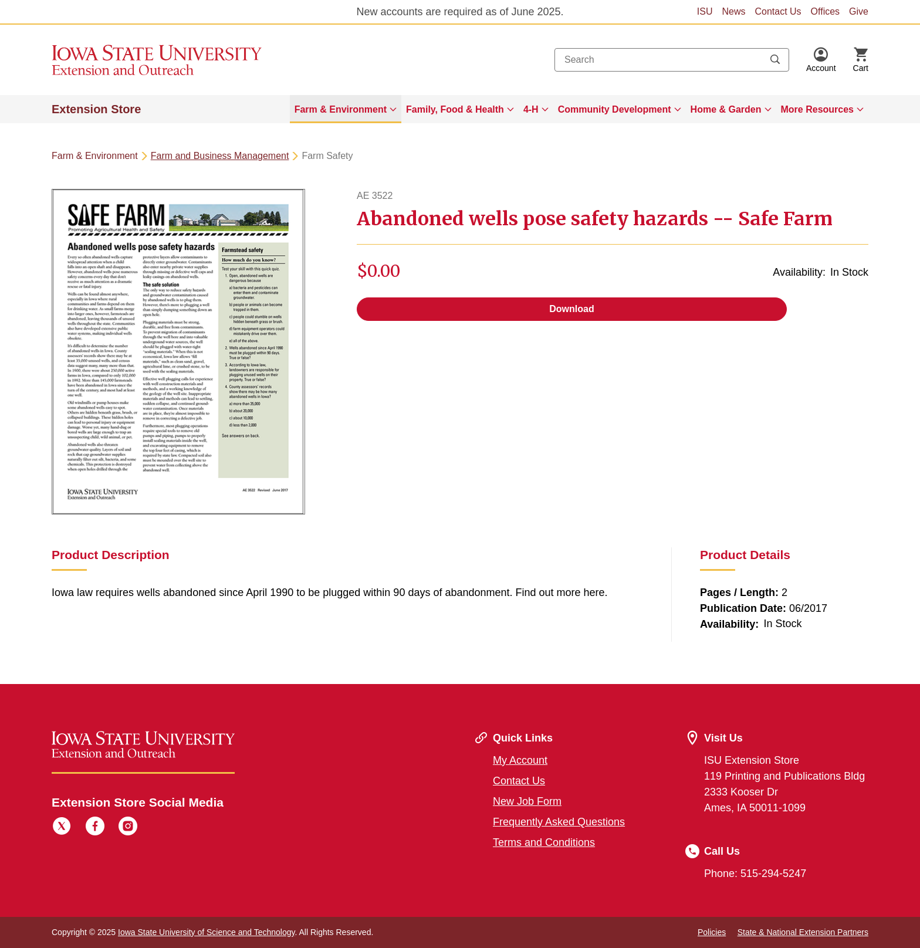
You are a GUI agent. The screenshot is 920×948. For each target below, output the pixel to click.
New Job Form (527, 801)
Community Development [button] (614, 109)
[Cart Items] (860, 60)
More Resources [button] (817, 109)
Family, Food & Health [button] (455, 109)
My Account (520, 760)
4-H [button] (531, 109)
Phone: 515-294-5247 (755, 873)
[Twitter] (62, 827)
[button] (821, 60)
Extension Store (96, 109)
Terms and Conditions (544, 842)
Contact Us (778, 11)
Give (858, 11)
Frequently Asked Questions (559, 822)
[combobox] (671, 60)
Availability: (799, 272)
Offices (825, 11)
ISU (705, 11)
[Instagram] (128, 827)
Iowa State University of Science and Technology (206, 932)
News (733, 11)
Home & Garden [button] (726, 109)
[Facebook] (95, 827)
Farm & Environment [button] (341, 109)
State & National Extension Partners (803, 932)
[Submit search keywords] (775, 59)
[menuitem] (345, 109)
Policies (712, 932)
